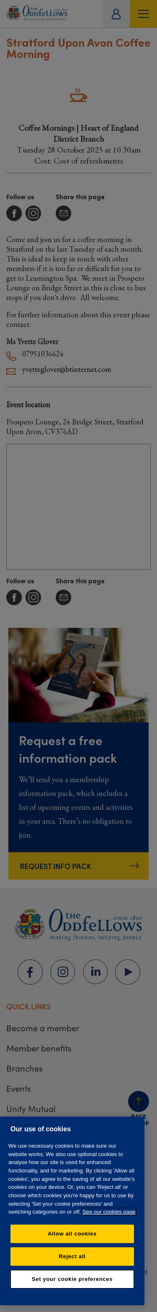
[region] (72, 1211)
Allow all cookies (72, 1233)
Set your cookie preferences (72, 1279)
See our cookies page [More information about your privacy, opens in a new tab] (109, 1212)
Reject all (72, 1256)
